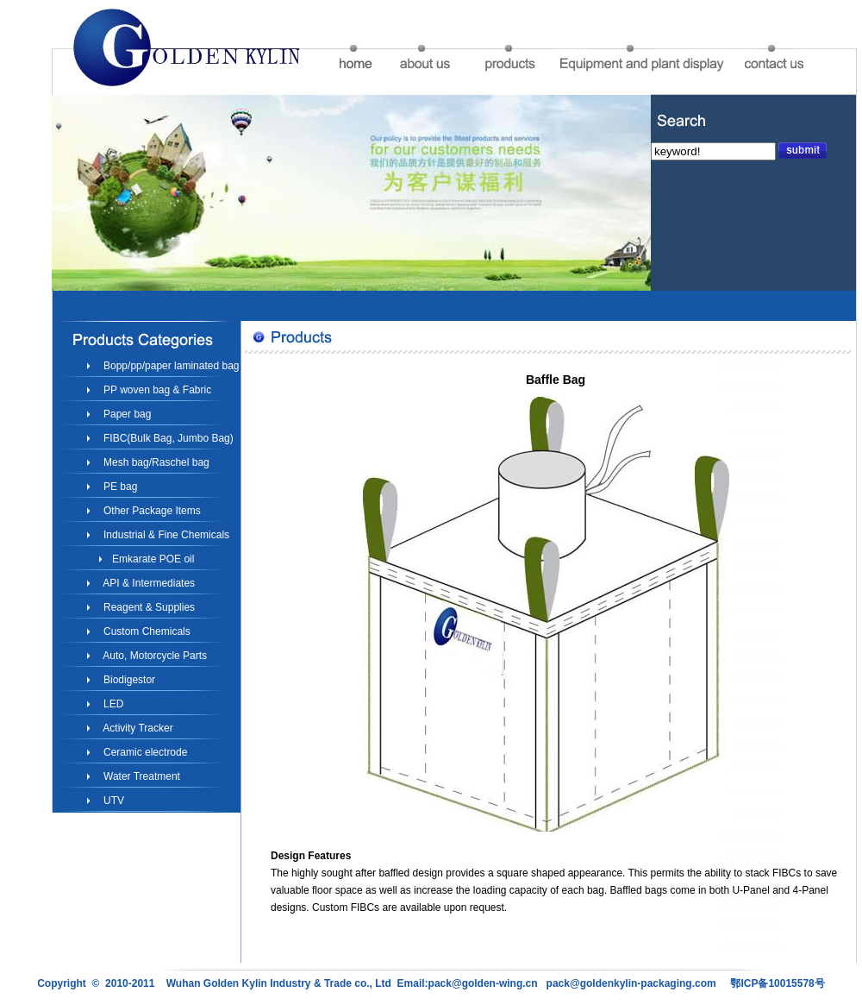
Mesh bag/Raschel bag (155, 462)
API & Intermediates (148, 583)
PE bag (119, 487)
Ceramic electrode (144, 752)
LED (112, 704)
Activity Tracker (137, 728)
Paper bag (126, 414)
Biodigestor (128, 680)
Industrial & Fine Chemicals (165, 535)
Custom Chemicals (146, 631)
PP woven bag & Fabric (156, 390)
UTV (112, 801)
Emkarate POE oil (152, 559)
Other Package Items (151, 511)
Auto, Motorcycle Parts (154, 656)
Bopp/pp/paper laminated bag (170, 366)
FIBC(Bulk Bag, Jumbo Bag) (167, 438)
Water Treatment (140, 776)
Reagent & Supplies (148, 607)
